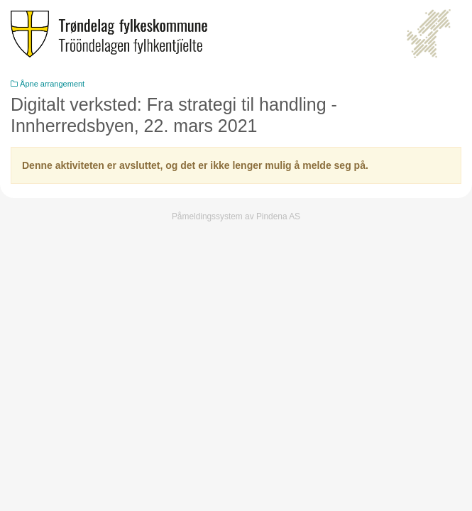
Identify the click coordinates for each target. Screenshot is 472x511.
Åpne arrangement (47, 83)
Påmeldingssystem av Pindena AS (236, 216)
